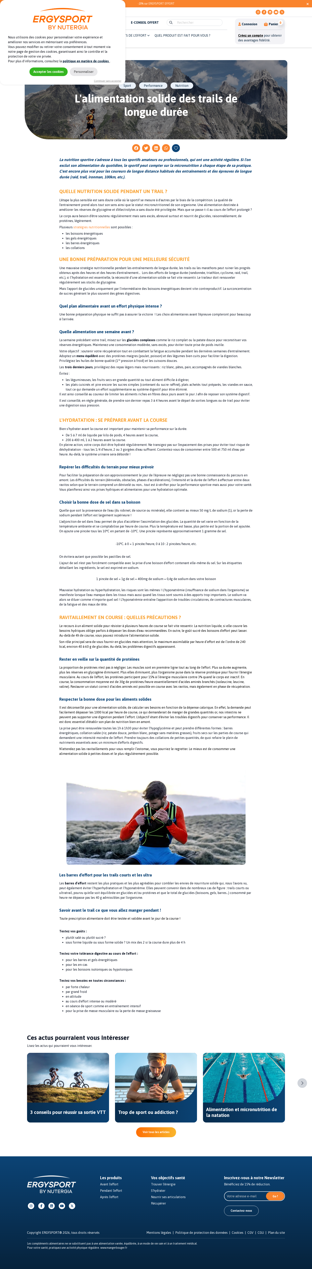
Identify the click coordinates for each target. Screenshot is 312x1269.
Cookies (237, 1232)
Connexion (247, 24)
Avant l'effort (109, 1184)
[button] (271, 24)
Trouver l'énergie (163, 1184)
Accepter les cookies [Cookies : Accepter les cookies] (48, 71)
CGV (251, 1232)
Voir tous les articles (156, 1132)
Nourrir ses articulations (168, 1197)
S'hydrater (158, 1190)
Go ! (275, 1196)
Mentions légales (158, 1232)
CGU (261, 1232)
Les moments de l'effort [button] (128, 35)
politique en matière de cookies (86, 61)
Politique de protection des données (201, 1232)
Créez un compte (250, 35)
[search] (198, 22)
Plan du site (276, 1232)
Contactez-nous (241, 1210)
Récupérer (158, 1203)
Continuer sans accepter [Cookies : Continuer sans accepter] (107, 80)
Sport (127, 85)
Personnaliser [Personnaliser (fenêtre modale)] (84, 71)
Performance (153, 85)
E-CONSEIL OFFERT (145, 22)
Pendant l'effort (111, 1190)
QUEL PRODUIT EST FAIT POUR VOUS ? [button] (182, 35)
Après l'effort (109, 1197)
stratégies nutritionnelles (91, 227)
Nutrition (181, 86)
